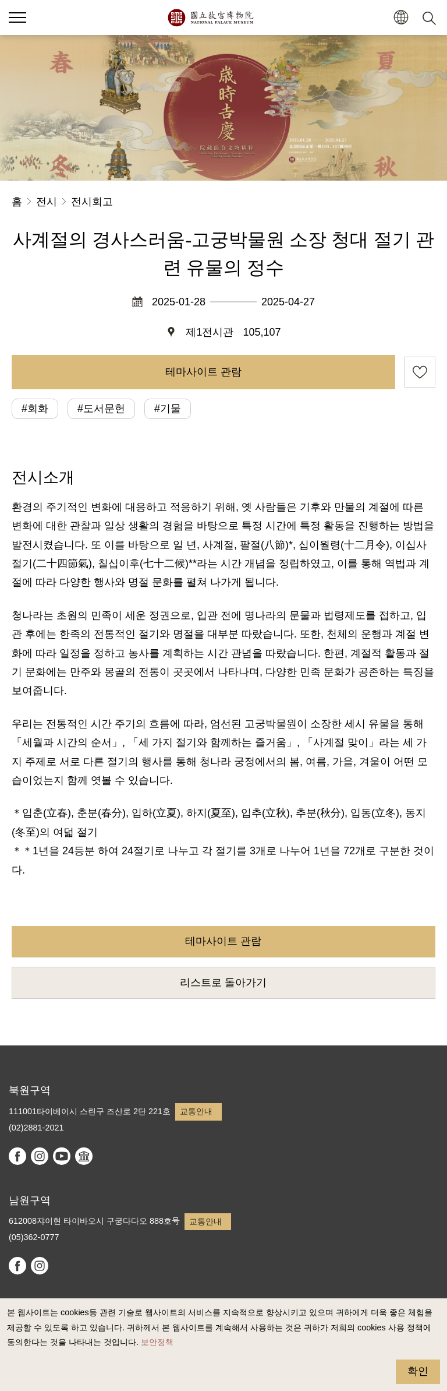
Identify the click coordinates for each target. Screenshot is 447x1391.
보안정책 (157, 1342)
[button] (401, 18)
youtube (61, 1156)
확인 (417, 1371)
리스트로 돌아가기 (223, 982)
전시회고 (92, 201)
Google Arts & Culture (84, 1156)
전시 (46, 201)
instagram (39, 1156)
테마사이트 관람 (203, 372)
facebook (17, 1156)
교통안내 (196, 1111)
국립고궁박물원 (210, 17)
